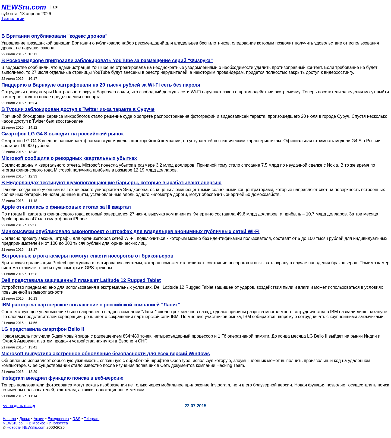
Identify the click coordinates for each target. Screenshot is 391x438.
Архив (39, 419)
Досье (24, 419)
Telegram (92, 419)
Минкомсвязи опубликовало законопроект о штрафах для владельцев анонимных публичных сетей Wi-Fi (130, 231)
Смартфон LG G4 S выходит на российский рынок (62, 134)
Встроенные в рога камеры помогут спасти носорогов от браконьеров (87, 256)
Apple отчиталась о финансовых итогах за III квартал (66, 207)
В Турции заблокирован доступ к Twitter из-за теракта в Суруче (77, 109)
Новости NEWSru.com (26, 427)
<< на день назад (19, 406)
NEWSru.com (23, 7)
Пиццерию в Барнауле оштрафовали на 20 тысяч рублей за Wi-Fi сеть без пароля (100, 85)
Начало (9, 419)
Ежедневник (58, 419)
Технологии (12, 18)
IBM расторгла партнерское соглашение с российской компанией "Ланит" (90, 304)
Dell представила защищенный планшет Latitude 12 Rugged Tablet (81, 280)
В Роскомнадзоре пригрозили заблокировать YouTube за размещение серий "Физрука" (107, 60)
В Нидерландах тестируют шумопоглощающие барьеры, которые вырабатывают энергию (111, 182)
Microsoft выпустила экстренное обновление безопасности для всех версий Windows (105, 353)
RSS (76, 419)
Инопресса (58, 423)
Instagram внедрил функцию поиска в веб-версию (62, 378)
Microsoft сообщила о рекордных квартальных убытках (69, 158)
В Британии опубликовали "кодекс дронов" (54, 36)
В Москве (37, 423)
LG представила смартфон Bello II (42, 329)
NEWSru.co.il (14, 423)
